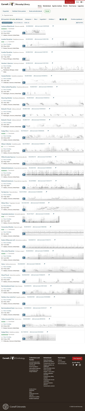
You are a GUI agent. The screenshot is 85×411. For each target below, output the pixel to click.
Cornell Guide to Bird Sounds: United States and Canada (34, 364)
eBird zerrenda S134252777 (45, 181)
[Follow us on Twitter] (77, 365)
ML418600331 (27, 308)
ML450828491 (21, 264)
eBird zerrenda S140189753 (41, 75)
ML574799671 (26, 144)
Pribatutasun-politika (34, 396)
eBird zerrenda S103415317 (40, 308)
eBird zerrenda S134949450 (45, 168)
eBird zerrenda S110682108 (34, 264)
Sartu (77, 2)
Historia (60, 360)
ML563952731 (32, 157)
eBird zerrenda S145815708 (42, 39)
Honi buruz (72, 6)
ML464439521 (29, 251)
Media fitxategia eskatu (49, 368)
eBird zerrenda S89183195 (38, 319)
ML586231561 (29, 52)
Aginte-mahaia (57, 6)
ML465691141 (32, 240)
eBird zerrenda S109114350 (40, 286)
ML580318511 (33, 86)
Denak (47, 11)
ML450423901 (25, 275)
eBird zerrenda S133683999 (35, 192)
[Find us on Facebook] (73, 365)
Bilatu (40, 6)
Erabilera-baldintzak (34, 398)
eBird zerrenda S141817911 (41, 52)
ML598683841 (29, 26)
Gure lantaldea (61, 361)
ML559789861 (32, 181)
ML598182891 (29, 39)
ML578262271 (24, 130)
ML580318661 (28, 75)
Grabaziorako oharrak (49, 363)
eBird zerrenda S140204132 (43, 97)
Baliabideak (47, 6)
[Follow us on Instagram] (80, 365)
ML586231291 (29, 63)
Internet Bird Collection (35, 368)
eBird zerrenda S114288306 (42, 251)
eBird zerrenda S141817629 (42, 63)
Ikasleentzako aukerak (49, 386)
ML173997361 (24, 332)
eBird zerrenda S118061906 (40, 227)
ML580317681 (26, 108)
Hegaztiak (6, 11)
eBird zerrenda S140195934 (46, 86)
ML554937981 (25, 203)
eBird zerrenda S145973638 (42, 26)
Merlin (65, 6)
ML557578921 (23, 192)
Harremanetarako (62, 363)
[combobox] (23, 15)
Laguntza (81, 6)
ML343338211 (26, 319)
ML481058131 (27, 227)
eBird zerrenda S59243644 (36, 332)
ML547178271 (30, 214)
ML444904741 (27, 286)
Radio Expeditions (33, 366)
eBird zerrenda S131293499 (43, 214)
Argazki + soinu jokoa (49, 371)
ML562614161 (32, 168)
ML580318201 (30, 97)
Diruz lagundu (70, 2)
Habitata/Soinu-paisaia (19, 11)
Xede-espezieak (47, 369)
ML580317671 (26, 119)
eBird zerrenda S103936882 (43, 297)
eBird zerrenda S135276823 (45, 157)
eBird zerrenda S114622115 (44, 240)
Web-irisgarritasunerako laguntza (34, 394)
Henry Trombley (7, 31)
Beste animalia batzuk (35, 11)
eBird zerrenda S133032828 (38, 203)
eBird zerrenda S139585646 (37, 130)
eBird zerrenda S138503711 (38, 144)
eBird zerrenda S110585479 (38, 275)
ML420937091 (31, 297)
